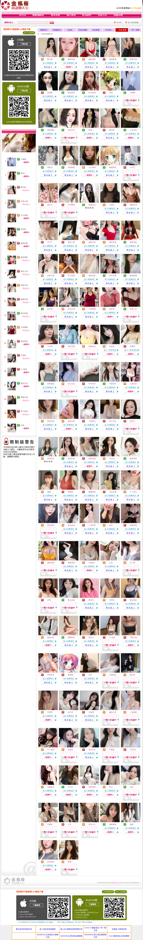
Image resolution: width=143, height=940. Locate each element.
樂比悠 (132, 675)
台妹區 (70, 30)
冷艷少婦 (133, 637)
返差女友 (24, 383)
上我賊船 (133, 712)
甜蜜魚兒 (92, 205)
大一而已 (133, 492)
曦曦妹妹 (92, 492)
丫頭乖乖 (92, 525)
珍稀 (111, 93)
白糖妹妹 (112, 675)
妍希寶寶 (50, 525)
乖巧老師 (24, 411)
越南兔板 (133, 242)
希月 (111, 787)
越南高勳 (24, 257)
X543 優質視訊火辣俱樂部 (119, 936)
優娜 (49, 492)
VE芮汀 (133, 167)
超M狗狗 (50, 862)
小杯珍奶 (133, 130)
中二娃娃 (50, 750)
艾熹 (111, 563)
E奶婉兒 (92, 563)
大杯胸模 (24, 327)
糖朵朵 (91, 637)
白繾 (22, 425)
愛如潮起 (133, 600)
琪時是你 (50, 458)
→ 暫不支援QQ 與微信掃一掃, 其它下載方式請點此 (74, 922)
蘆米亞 (50, 205)
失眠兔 (111, 346)
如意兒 (132, 421)
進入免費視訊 (48, 63)
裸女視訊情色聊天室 (24, 929)
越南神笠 (50, 637)
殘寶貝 (50, 167)
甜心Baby (71, 384)
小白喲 (50, 346)
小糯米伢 (92, 421)
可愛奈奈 (112, 384)
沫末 (90, 675)
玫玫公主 (92, 824)
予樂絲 (111, 750)
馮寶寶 (132, 346)
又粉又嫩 (112, 492)
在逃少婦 (24, 201)
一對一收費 (134, 30)
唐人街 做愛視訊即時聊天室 (71, 929)
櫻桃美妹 (71, 563)
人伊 (69, 824)
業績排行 (43, 30)
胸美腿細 (50, 384)
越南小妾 (112, 712)
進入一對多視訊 (110, 350)
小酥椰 (23, 159)
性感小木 (133, 309)
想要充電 (24, 285)
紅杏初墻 (92, 93)
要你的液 (50, 421)
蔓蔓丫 (70, 862)
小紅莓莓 (24, 215)
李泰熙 (50, 712)
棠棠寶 (23, 229)
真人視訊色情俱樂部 (48, 929)
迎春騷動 (71, 167)
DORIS (70, 787)
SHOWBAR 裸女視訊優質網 (71, 936)
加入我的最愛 (133, 22)
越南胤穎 (133, 458)
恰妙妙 (70, 750)
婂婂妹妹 (92, 346)
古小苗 (132, 563)
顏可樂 (50, 59)
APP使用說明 (108, 892)
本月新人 (108, 30)
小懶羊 (111, 205)
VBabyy (112, 458)
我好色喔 (71, 346)
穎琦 (111, 525)
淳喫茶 (111, 600)
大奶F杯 (133, 750)
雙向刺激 (24, 313)
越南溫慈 (92, 458)
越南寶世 (112, 167)
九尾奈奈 (133, 384)
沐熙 (49, 600)
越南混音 (92, 276)
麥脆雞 (70, 675)
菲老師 (23, 355)
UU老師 (24, 369)
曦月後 (23, 187)
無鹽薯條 (112, 824)
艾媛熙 (50, 824)
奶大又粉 (112, 421)
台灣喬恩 (71, 205)
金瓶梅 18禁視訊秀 (119, 929)
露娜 (131, 824)
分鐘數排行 (56, 30)
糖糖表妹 (71, 59)
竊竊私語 (71, 637)
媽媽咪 (70, 492)
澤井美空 (92, 384)
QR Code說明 (29, 33)
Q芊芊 (49, 242)
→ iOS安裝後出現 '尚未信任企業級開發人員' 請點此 (34, 922)
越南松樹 (71, 458)
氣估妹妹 (71, 525)
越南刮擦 (24, 243)
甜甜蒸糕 (24, 341)
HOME (119, 22)
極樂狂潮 (24, 299)
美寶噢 (50, 93)
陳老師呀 (71, 93)
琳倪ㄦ (23, 173)
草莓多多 (50, 675)
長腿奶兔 (133, 525)
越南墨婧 (50, 130)
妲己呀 (70, 712)
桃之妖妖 (71, 600)
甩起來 (111, 309)
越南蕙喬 (112, 59)
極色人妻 (24, 271)
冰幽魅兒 (50, 787)
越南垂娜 (133, 276)
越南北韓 (71, 421)
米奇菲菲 (92, 750)
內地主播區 (82, 30)
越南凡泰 (92, 242)
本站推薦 (95, 30)
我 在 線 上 (48, 67)
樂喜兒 (91, 600)
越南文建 (112, 242)
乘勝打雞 (24, 397)
